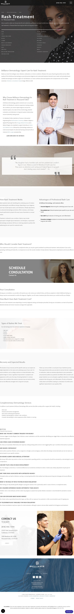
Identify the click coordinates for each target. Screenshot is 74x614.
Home (2, 12)
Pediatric (45, 573)
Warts (38, 49)
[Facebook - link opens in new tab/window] (34, 577)
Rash (20, 12)
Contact (7, 543)
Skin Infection (5, 54)
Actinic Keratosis (41, 31)
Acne (2, 31)
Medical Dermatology (12, 12)
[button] (3, 611)
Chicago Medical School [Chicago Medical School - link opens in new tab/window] (22, 123)
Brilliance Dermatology (4, 1)
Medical (37, 573)
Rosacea (39, 47)
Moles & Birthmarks (6, 42)
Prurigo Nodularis (6, 45)
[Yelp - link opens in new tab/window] (40, 577)
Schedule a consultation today (14, 81)
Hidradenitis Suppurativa (43, 36)
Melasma (39, 40)
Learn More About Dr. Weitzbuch (15, 136)
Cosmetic (28, 573)
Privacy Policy (39, 598)
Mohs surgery (11, 132)
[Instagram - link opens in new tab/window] (37, 577)
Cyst (2, 34)
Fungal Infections (6, 36)
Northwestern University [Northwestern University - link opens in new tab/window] (17, 120)
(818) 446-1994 (61, 3)
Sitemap (33, 598)
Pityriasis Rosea (41, 42)
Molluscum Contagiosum (7, 51)
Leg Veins (39, 38)
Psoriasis (39, 45)
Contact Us (12, 275)
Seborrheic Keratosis (42, 51)
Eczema (39, 34)
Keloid (3, 38)
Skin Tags (3, 49)
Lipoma (3, 40)
